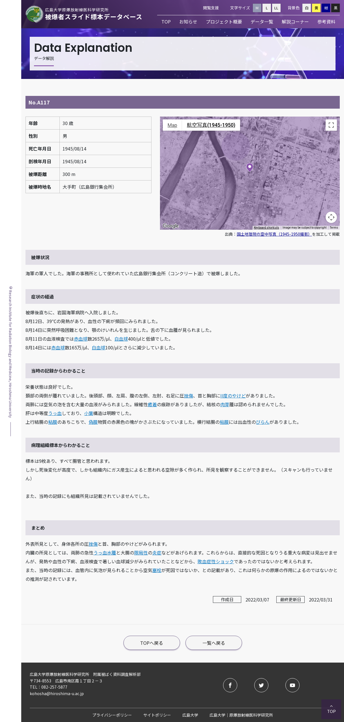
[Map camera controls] (331, 217)
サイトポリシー (157, 715)
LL (276, 7)
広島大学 (190, 715)
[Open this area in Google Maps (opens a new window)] (170, 226)
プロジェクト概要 (224, 21)
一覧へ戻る (213, 642)
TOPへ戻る (151, 642)
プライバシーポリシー (112, 715)
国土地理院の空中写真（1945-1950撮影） (274, 234)
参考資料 (326, 21)
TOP (166, 21)
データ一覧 (262, 21)
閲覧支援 (211, 7)
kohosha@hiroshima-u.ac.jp (57, 693)
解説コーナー (295, 21)
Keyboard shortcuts (266, 227)
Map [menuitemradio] (172, 125)
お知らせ (188, 21)
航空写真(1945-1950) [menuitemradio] (211, 125)
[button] (249, 168)
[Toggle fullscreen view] (331, 125)
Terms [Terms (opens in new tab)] (334, 227)
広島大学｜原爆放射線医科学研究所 (241, 715)
